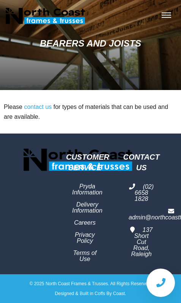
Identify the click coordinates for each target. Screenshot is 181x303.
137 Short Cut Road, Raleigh (141, 242)
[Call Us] (160, 283)
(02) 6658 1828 (141, 192)
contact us (38, 107)
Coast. (119, 293)
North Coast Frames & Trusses (45, 15)
